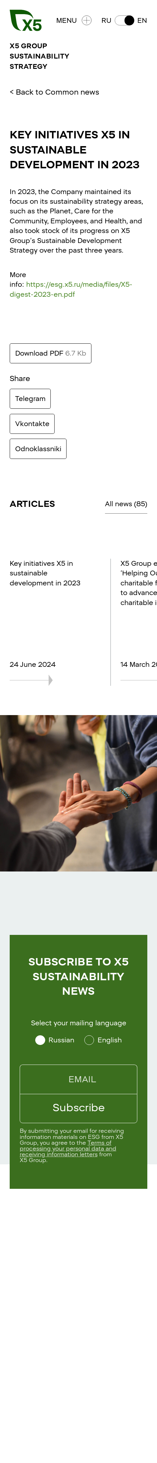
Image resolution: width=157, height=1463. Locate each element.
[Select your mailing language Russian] (54, 1040)
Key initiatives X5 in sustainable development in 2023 (45, 573)
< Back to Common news (54, 92)
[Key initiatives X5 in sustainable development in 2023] (48, 680)
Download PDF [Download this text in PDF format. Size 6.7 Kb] (50, 353)
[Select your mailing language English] (103, 1040)
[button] (124, 20)
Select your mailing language (78, 1023)
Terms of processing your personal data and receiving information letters (68, 1148)
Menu (74, 20)
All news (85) (126, 504)
